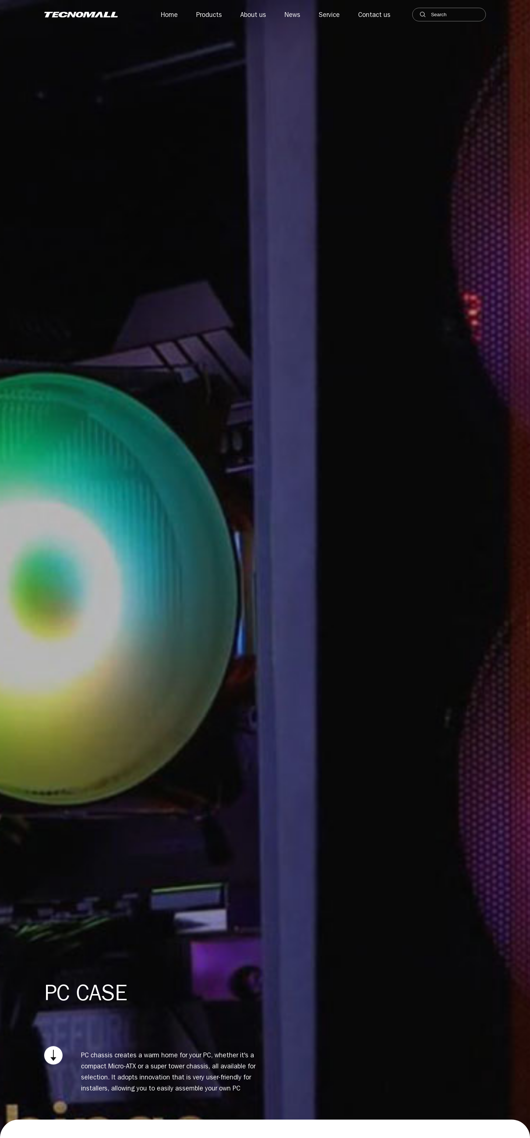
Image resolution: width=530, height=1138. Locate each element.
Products (209, 14)
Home (169, 14)
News (292, 14)
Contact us (374, 14)
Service (329, 14)
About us (253, 14)
